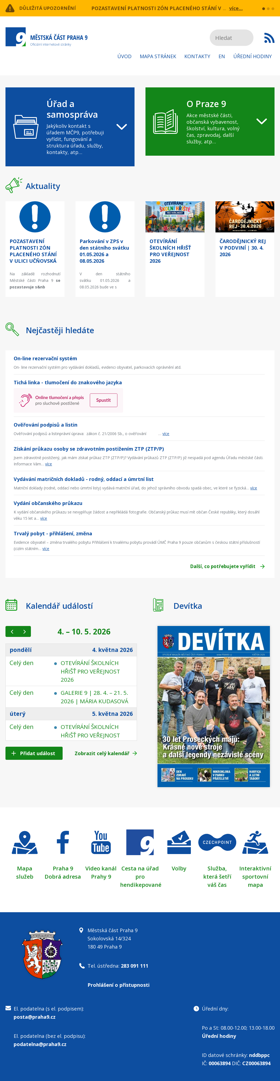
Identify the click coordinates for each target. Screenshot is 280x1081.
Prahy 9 (101, 876)
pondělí (21, 650)
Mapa (24, 868)
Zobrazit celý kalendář (102, 753)
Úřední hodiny (252, 56)
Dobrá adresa (63, 876)
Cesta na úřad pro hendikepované (140, 876)
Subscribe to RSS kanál (269, 37)
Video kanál (100, 868)
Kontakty (197, 56)
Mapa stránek (158, 56)
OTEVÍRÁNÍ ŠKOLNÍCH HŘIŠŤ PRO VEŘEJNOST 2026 (92, 671)
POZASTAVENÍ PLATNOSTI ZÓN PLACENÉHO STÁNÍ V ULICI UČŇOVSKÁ (178, 8)
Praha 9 (63, 868)
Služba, (217, 868)
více (165, 433)
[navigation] (70, 126)
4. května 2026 (111, 650)
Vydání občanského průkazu (48, 503)
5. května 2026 (111, 721)
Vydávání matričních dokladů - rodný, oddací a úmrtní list (84, 479)
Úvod (124, 56)
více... (236, 8)
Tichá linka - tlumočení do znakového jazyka (68, 382)
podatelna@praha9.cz (40, 1044)
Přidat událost (37, 753)
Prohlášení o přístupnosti (119, 985)
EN (221, 56)
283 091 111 (134, 965)
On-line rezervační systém (45, 358)
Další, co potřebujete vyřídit (220, 566)
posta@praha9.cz (35, 1017)
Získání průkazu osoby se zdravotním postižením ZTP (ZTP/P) (89, 448)
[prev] (11, 631)
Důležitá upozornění (50, 8)
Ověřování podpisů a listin (45, 424)
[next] (24, 631)
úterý (18, 721)
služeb (24, 876)
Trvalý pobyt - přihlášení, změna (53, 533)
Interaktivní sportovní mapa (255, 876)
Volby (179, 868)
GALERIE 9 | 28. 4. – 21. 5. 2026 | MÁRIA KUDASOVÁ (93, 700)
